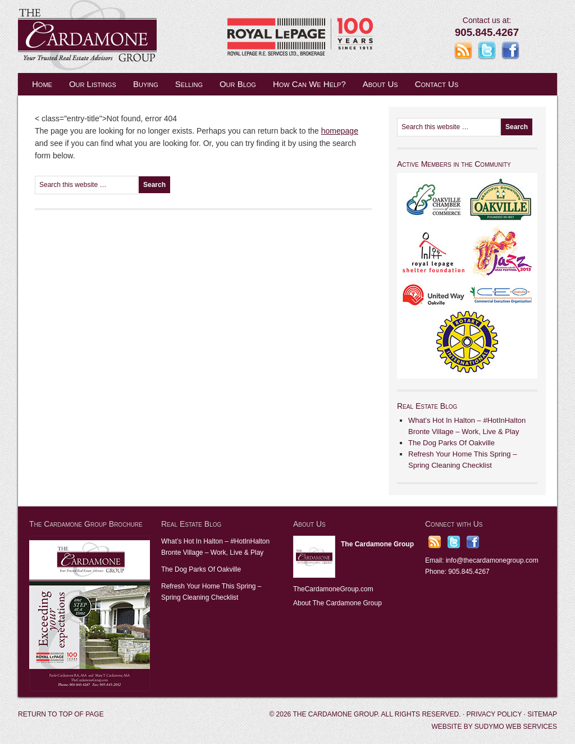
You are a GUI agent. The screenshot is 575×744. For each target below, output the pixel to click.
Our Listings (92, 84)
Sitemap (542, 714)
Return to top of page (61, 714)
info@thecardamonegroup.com (492, 560)
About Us (380, 84)
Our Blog (238, 84)
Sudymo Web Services (515, 727)
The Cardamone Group (130, 36)
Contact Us (437, 84)
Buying (145, 84)
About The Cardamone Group (337, 603)
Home (42, 84)
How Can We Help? (309, 84)
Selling (189, 84)
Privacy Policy (494, 714)
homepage (339, 130)
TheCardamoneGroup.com (333, 589)
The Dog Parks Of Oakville (451, 443)
